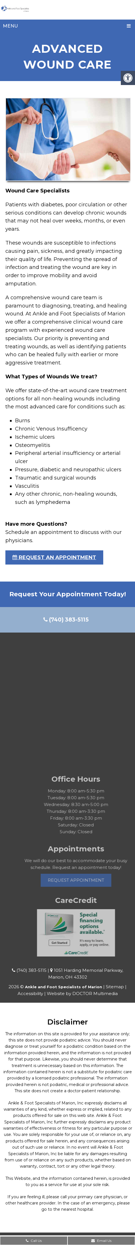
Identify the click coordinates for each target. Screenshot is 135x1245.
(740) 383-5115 (66, 619)
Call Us (34, 1240)
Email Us (101, 1240)
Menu (10, 26)
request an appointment (54, 557)
